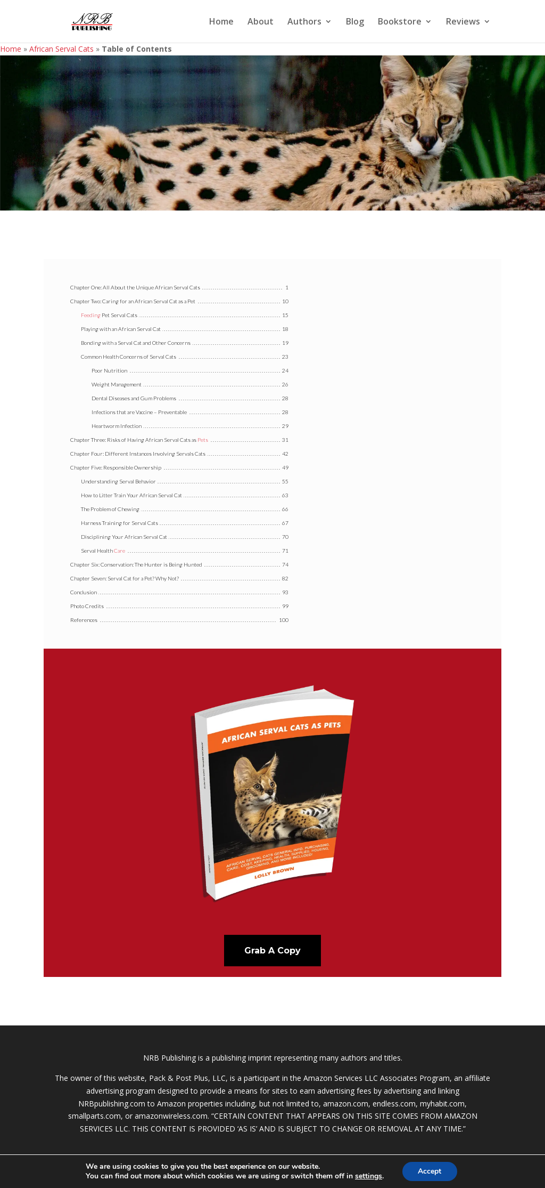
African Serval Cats (61, 49)
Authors (304, 22)
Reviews (463, 22)
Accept (429, 1171)
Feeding (91, 315)
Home (221, 22)
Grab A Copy (272, 950)
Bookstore (400, 22)
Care (119, 550)
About (260, 22)
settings (368, 1176)
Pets (202, 440)
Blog (355, 22)
